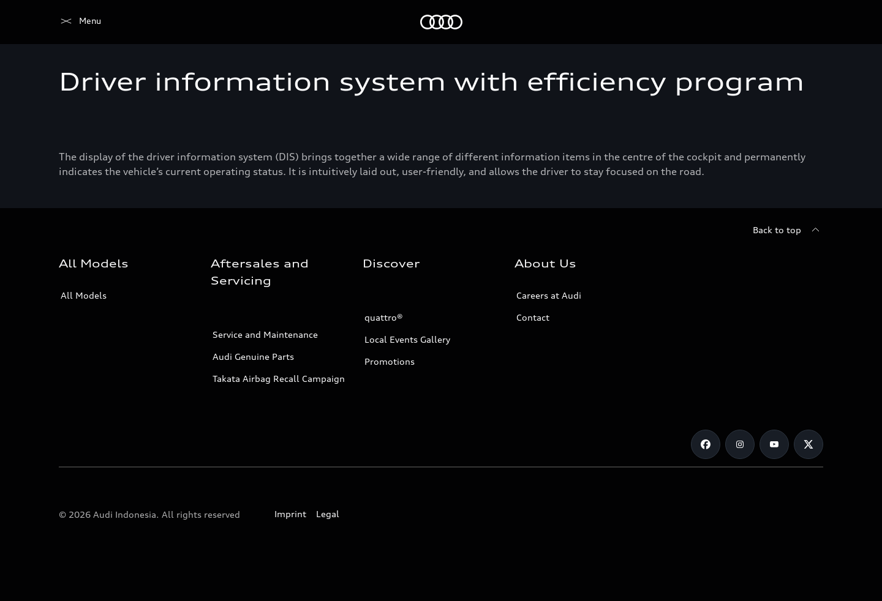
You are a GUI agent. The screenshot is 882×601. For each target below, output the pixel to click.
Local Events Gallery (407, 339)
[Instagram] (740, 444)
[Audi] (80, 22)
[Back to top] (788, 230)
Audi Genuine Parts (253, 356)
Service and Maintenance (265, 334)
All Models (84, 295)
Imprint (290, 514)
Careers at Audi (548, 295)
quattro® (383, 317)
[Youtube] (774, 444)
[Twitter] (808, 444)
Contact (532, 317)
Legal (327, 514)
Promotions (389, 361)
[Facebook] (705, 444)
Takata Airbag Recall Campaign (279, 378)
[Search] (808, 22)
